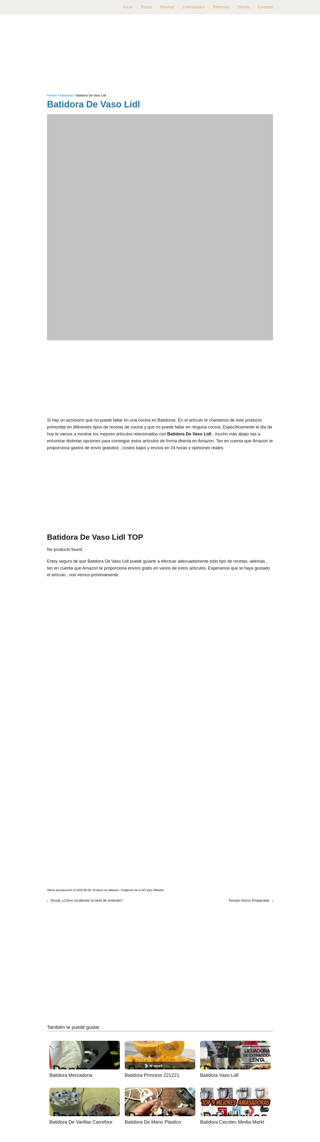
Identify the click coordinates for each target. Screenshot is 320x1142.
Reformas (221, 7)
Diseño (244, 7)
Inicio (127, 7)
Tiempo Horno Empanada (248, 900)
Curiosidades (193, 7)
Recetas (167, 7)
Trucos (146, 7)
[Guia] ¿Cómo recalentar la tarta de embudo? (87, 900)
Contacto (265, 7)
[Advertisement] (160, 54)
